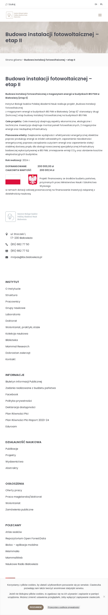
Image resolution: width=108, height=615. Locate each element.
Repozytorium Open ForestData (25, 538)
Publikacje (11, 449)
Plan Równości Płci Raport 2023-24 (27, 420)
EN (96, 4)
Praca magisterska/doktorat (23, 497)
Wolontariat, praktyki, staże (22, 327)
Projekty (10, 455)
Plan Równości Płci (16, 414)
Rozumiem (36, 607)
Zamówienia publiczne (19, 509)
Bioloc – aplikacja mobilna (21, 545)
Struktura (11, 295)
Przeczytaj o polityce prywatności (63, 607)
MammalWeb (14, 558)
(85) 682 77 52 (20, 251)
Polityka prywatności (18, 401)
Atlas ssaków (13, 532)
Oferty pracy (13, 490)
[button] (100, 17)
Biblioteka (11, 340)
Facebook (11, 394)
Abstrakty (11, 468)
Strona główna (13, 59)
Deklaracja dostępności (20, 407)
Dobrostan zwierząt (17, 353)
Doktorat (11, 321)
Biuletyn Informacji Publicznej (23, 381)
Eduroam (11, 426)
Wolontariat (13, 503)
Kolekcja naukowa (16, 333)
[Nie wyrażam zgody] (104, 596)
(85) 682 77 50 (20, 244)
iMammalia (12, 551)
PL (101, 4)
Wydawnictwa (14, 461)
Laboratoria (12, 314)
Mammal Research (17, 346)
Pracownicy (12, 301)
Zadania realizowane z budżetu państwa (30, 388)
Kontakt (10, 359)
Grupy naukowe (15, 308)
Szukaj (12, 4)
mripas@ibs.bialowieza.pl (26, 257)
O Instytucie (13, 289)
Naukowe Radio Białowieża (21, 564)
